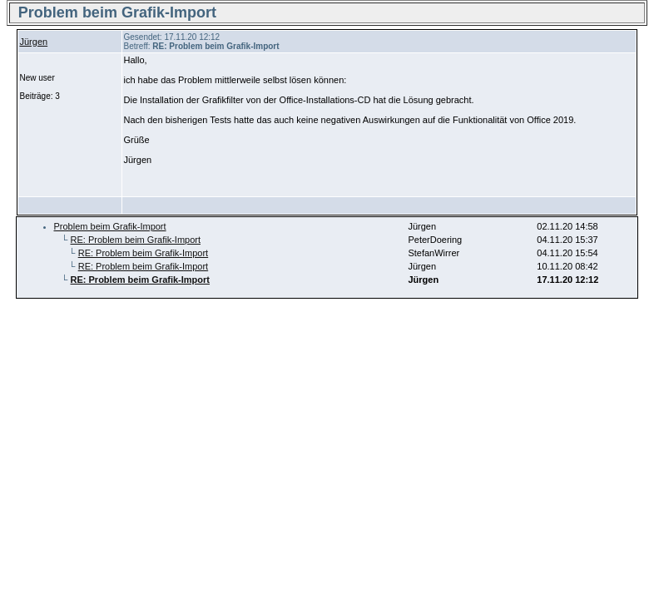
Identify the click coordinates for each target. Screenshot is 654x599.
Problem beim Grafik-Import (110, 226)
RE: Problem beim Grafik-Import (136, 240)
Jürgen (34, 42)
